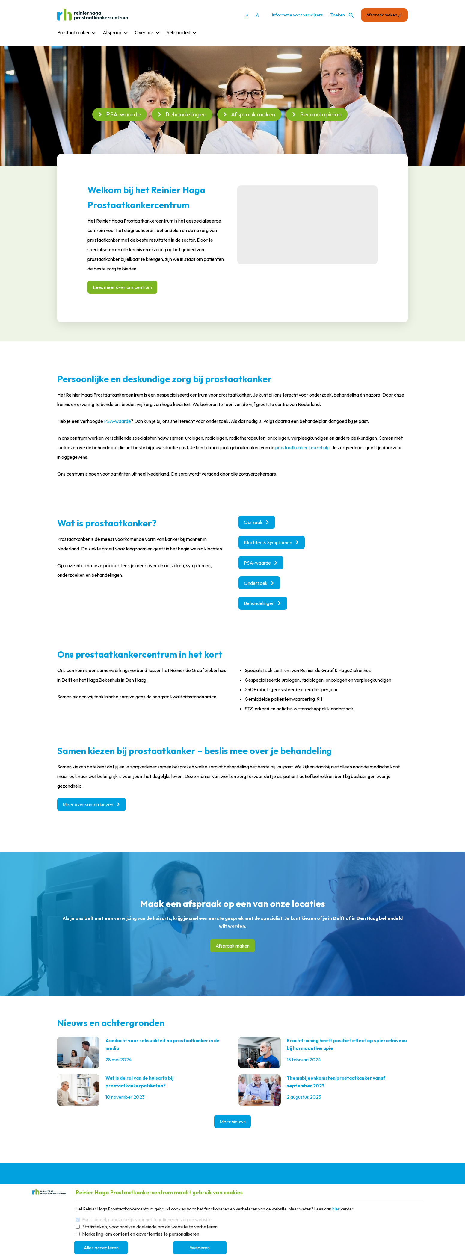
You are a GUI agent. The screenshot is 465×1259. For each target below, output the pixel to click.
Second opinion (316, 114)
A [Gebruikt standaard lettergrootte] (247, 15)
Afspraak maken (384, 15)
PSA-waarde (119, 114)
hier (336, 1209)
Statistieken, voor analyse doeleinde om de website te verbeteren (150, 1226)
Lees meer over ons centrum (122, 287)
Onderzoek (259, 583)
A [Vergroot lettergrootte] (257, 15)
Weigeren (203, 1248)
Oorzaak (257, 522)
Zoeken (342, 15)
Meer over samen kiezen (91, 805)
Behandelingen (181, 114)
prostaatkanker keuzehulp (302, 447)
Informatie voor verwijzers (297, 15)
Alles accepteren (102, 1248)
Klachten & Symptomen (271, 543)
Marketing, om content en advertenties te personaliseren (140, 1233)
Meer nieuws (233, 1122)
